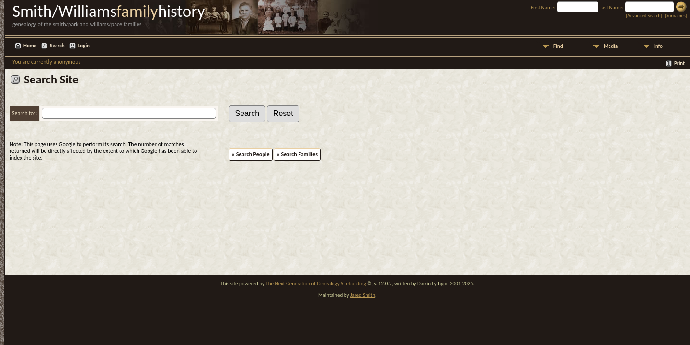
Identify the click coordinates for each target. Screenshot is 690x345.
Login (84, 46)
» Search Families (297, 154)
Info (658, 46)
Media (611, 46)
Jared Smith (362, 295)
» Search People (250, 154)
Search (57, 46)
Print (679, 63)
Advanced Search (643, 15)
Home (29, 46)
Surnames (675, 15)
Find (558, 46)
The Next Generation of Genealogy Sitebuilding (315, 283)
